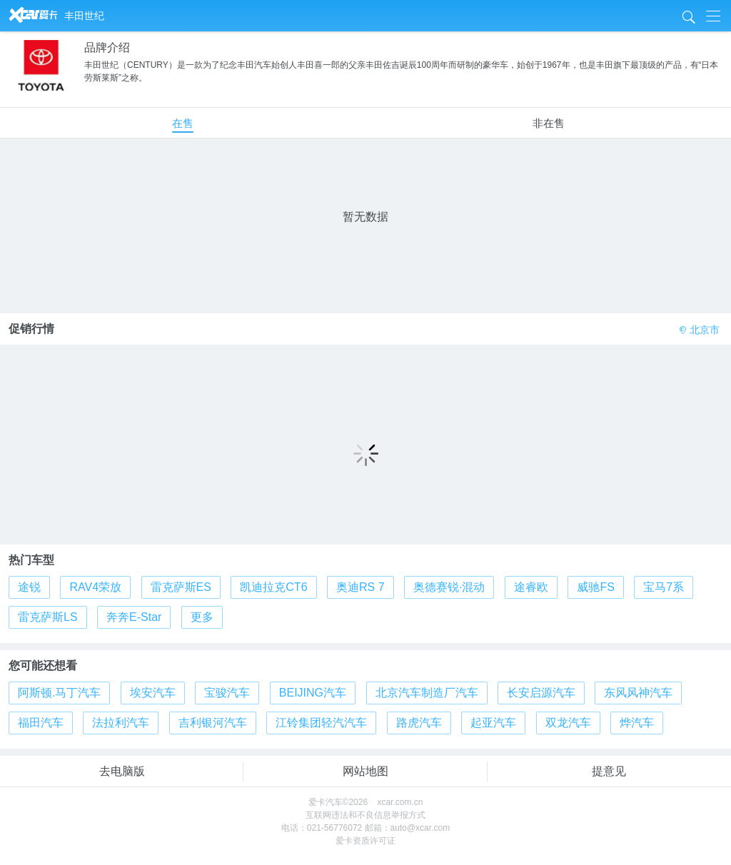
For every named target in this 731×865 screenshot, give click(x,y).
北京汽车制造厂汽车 (426, 693)
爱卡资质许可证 (365, 841)
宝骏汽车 (227, 693)
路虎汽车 (419, 723)
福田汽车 (41, 723)
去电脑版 (122, 771)
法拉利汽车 (120, 723)
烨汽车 (637, 723)
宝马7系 (663, 587)
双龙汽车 (568, 723)
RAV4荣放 (95, 587)
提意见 (609, 771)
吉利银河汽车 (212, 723)
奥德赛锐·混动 (449, 587)
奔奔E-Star (133, 617)
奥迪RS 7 (360, 587)
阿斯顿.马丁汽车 (59, 693)
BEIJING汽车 (312, 693)
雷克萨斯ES (181, 587)
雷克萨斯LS (48, 617)
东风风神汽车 (638, 693)
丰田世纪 (84, 15)
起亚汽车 (493, 723)
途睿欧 (531, 587)
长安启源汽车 (541, 693)
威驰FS (595, 587)
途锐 (29, 587)
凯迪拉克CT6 (273, 587)
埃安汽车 (153, 693)
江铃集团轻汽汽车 (321, 723)
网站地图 (365, 771)
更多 (202, 617)
